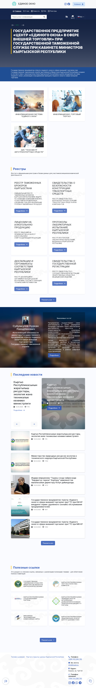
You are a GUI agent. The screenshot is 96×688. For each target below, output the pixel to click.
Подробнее (21, 211)
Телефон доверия (18, 657)
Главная (17, 11)
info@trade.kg (73, 665)
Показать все (48, 300)
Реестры (52, 11)
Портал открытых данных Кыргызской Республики (45, 657)
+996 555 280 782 (75, 659)
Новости (35, 11)
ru (80, 17)
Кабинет (78, 4)
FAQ (43, 11)
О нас (26, 11)
